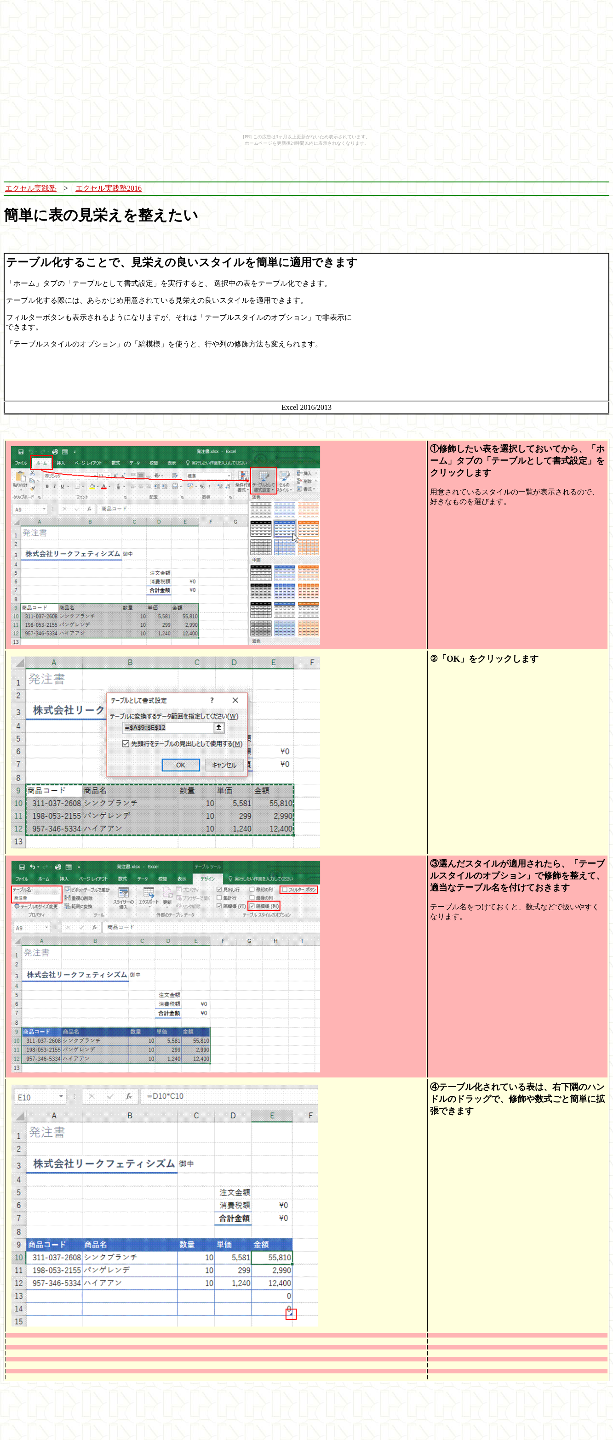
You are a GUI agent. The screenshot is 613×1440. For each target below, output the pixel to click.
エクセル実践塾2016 (108, 188)
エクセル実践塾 (31, 188)
